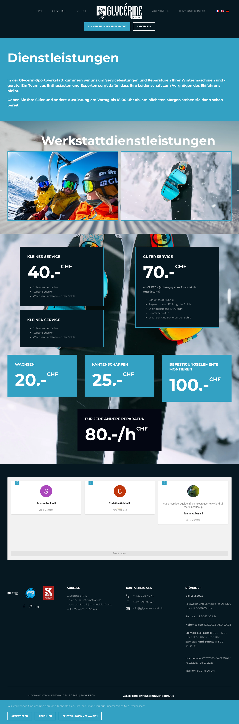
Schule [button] (81, 11)
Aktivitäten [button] (160, 11)
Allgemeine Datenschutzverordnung (148, 696)
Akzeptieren (19, 716)
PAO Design (88, 695)
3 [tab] (121, 548)
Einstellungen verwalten (80, 716)
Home (39, 11)
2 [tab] (118, 548)
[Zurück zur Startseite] (119, 11)
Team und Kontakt (193, 11)
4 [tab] (125, 548)
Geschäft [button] (59, 11)
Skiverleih (144, 26)
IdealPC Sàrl (70, 695)
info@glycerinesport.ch (148, 608)
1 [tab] (114, 548)
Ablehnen (45, 716)
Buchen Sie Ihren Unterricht (107, 26)
